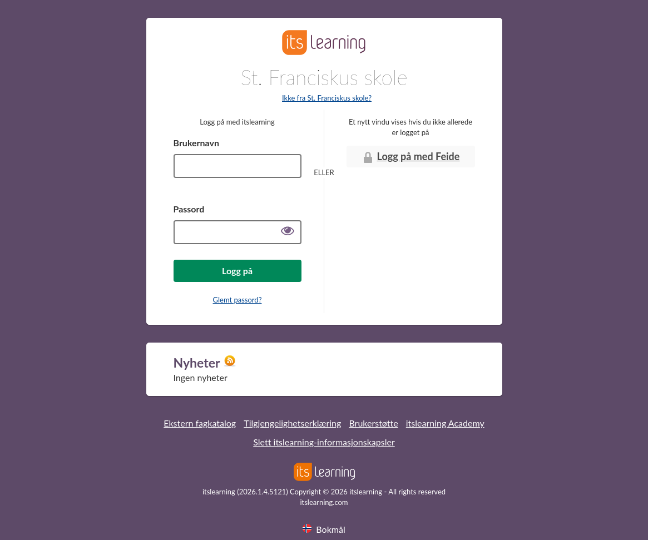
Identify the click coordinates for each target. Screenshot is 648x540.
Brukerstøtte (373, 423)
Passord (189, 209)
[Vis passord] (287, 232)
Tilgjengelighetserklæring (292, 423)
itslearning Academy (445, 423)
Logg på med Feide (411, 157)
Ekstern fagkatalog (200, 423)
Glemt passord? (237, 299)
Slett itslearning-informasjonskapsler (323, 442)
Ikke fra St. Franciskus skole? (327, 97)
